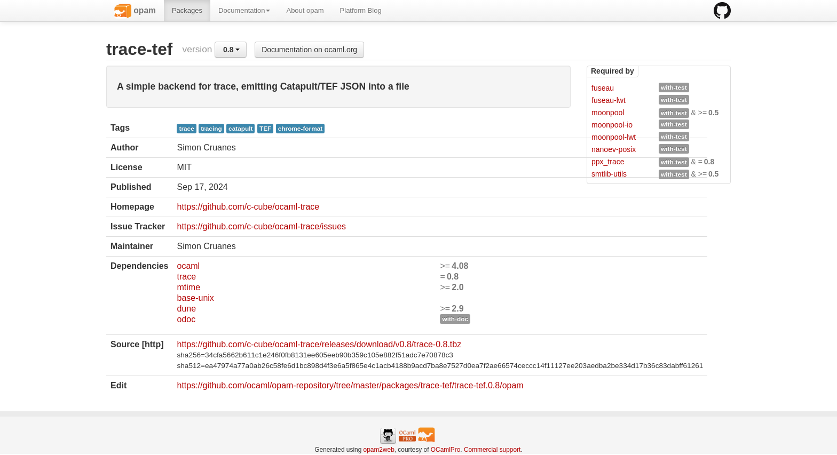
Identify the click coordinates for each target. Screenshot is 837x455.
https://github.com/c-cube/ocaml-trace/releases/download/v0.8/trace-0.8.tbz (319, 344)
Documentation (244, 10)
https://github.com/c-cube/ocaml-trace (248, 206)
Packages (187, 10)
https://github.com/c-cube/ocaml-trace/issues (261, 226)
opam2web (379, 449)
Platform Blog (361, 10)
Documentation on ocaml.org (309, 49)
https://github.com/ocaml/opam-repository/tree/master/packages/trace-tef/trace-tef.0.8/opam (350, 385)
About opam (304, 10)
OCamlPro (446, 449)
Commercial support (492, 449)
